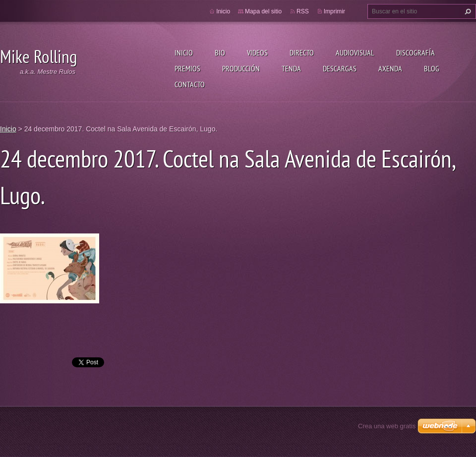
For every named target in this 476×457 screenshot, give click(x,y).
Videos (257, 52)
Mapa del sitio (263, 11)
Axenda (390, 68)
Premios (187, 68)
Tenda (291, 68)
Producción (241, 68)
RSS (303, 11)
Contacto (190, 84)
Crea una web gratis (387, 426)
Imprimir (334, 11)
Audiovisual (355, 52)
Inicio (184, 52)
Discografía (415, 52)
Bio (220, 52)
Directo (302, 52)
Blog (431, 68)
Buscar (466, 11)
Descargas (340, 68)
